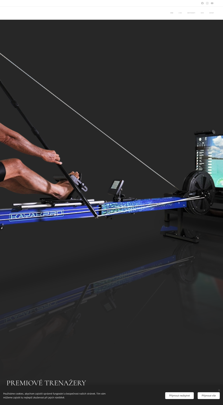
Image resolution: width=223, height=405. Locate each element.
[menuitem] (192, 13)
